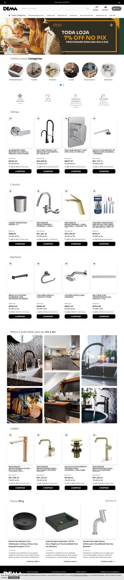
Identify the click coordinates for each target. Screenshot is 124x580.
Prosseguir (14, 577)
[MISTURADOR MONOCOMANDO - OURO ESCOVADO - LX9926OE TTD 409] (76, 204)
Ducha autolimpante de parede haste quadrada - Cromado (104, 152)
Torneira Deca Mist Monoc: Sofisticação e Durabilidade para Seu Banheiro (98, 544)
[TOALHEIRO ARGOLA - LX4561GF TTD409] (48, 276)
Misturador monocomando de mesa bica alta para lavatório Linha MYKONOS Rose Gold (20, 470)
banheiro (62, 15)
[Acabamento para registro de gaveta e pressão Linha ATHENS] (20, 131)
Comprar (20, 171)
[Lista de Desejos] (10, 118)
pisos (112, 15)
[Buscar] (88, 9)
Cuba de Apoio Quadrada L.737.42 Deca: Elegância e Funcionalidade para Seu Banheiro (62, 544)
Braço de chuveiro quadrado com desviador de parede (18, 297)
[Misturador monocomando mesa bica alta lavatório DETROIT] (104, 448)
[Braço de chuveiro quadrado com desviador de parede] (20, 276)
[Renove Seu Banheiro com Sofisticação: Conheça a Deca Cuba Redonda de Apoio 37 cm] (25, 521)
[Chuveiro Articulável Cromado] (76, 276)
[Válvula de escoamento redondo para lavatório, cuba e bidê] (76, 448)
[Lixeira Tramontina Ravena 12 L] (20, 204)
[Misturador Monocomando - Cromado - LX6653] (48, 204)
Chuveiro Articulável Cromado (75, 296)
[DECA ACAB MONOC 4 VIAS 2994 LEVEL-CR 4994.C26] (76, 131)
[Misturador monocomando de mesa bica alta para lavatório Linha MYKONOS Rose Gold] (20, 448)
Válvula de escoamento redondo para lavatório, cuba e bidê (76, 468)
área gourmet (86, 15)
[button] (4, 2)
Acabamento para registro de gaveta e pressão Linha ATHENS (19, 152)
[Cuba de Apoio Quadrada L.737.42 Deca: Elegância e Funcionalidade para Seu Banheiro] (62, 521)
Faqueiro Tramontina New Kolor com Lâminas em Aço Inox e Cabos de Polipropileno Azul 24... (104, 225)
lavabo (73, 15)
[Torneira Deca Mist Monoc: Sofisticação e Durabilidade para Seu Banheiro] (99, 521)
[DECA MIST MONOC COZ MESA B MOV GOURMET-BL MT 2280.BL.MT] (48, 131)
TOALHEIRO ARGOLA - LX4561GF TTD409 (46, 296)
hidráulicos (101, 15)
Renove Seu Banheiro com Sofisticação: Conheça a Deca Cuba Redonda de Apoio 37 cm (23, 544)
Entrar (116, 8)
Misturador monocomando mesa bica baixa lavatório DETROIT (46, 469)
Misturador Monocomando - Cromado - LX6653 (45, 224)
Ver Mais (110, 501)
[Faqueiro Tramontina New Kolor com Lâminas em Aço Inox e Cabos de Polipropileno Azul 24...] (104, 204)
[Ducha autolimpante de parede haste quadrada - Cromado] (104, 131)
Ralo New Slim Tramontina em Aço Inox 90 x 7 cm (102, 297)
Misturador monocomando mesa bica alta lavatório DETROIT (102, 469)
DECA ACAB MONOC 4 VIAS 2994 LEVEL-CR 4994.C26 (76, 151)
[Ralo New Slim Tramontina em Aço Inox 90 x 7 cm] (104, 276)
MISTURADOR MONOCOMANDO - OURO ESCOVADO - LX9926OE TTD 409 (76, 225)
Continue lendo (33, 561)
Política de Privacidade (80, 575)
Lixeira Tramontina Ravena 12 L (18, 224)
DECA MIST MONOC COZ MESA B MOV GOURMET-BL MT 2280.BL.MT (48, 152)
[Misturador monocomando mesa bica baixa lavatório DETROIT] (48, 448)
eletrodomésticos (36, 15)
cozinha (50, 15)
